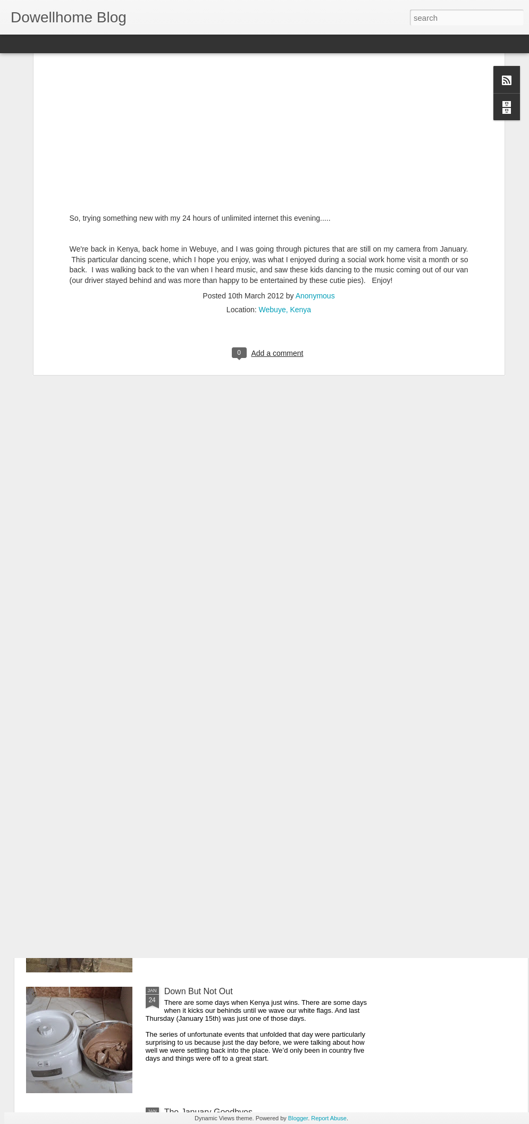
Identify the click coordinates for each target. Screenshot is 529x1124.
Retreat (178, 749)
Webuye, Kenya (285, 198)
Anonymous (315, 184)
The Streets (186, 870)
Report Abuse (329, 1118)
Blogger (298, 1118)
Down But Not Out (198, 991)
